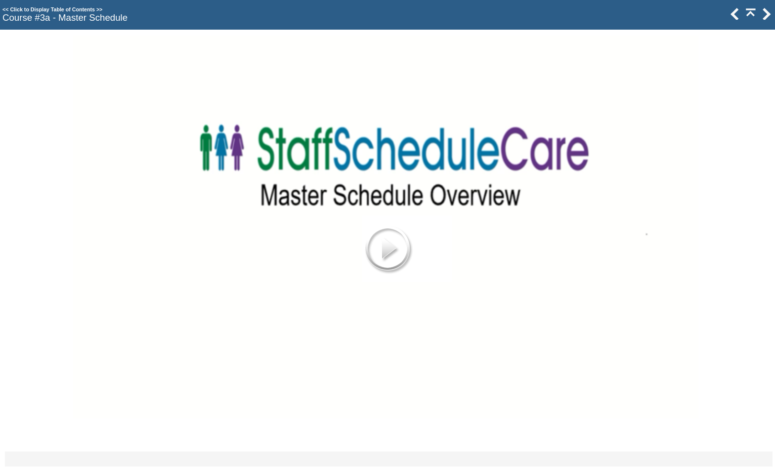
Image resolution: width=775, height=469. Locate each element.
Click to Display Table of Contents (52, 9)
